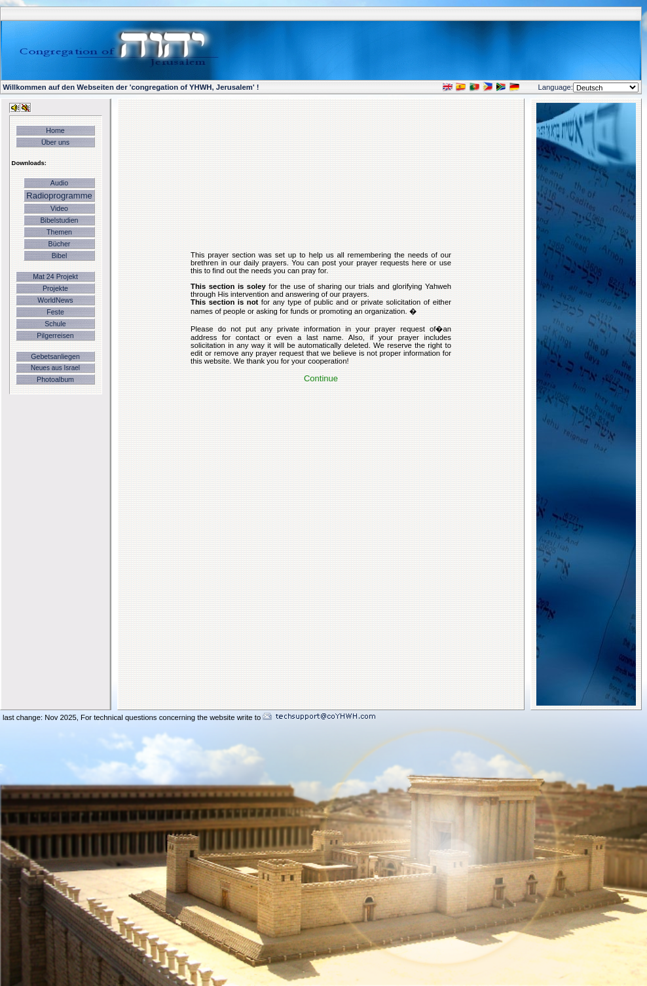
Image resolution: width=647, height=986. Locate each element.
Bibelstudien (59, 220)
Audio (59, 183)
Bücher (59, 244)
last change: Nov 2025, (42, 717)
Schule (55, 324)
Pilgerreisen (55, 335)
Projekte (55, 288)
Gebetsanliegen (55, 356)
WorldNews (55, 300)
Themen (59, 232)
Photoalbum (55, 379)
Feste (55, 312)
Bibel (59, 255)
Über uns (55, 142)
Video (59, 208)
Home (55, 130)
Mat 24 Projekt (55, 276)
